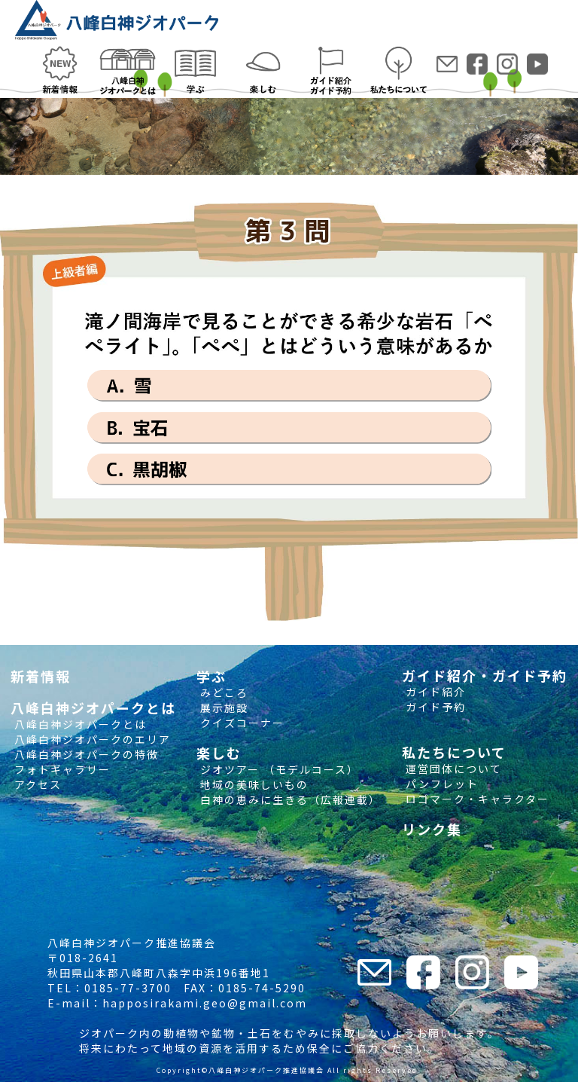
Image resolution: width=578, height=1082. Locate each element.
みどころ (222, 692)
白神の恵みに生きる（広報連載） (288, 799)
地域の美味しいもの (252, 784)
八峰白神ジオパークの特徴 (85, 754)
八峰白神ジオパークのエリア (91, 739)
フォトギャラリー (61, 769)
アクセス (36, 784)
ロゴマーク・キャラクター (475, 798)
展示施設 (222, 707)
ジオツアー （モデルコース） (277, 769)
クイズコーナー (240, 722)
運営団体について (452, 768)
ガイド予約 (434, 706)
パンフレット (440, 783)
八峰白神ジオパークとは (79, 724)
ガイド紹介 (434, 691)
